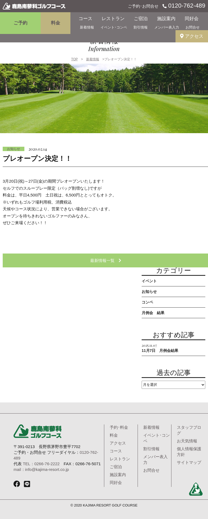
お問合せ (193, 27)
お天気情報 (187, 441)
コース (85, 18)
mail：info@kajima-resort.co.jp (41, 469)
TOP (74, 59)
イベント (149, 281)
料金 (55, 23)
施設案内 (166, 18)
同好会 (192, 18)
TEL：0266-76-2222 (41, 463)
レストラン (113, 18)
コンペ (147, 302)
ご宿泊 (141, 18)
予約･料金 (119, 427)
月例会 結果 (153, 313)
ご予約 (20, 23)
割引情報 (141, 27)
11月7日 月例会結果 (160, 347)
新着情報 (87, 27)
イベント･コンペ (113, 27)
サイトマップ (189, 462)
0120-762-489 (186, 5)
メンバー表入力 (166, 27)
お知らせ (13, 149)
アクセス (191, 36)
